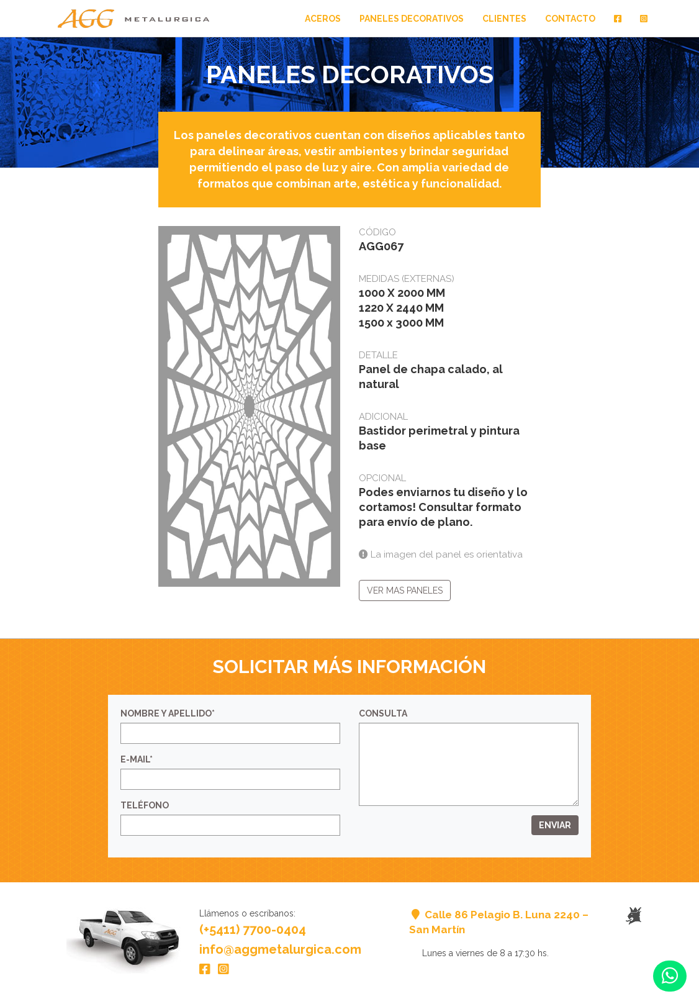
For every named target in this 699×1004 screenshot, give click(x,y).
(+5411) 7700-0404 (252, 929)
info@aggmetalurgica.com (280, 949)
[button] (670, 976)
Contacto (570, 19)
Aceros (323, 19)
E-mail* (136, 759)
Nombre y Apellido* (167, 713)
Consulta (383, 713)
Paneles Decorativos (411, 19)
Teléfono (144, 805)
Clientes (504, 19)
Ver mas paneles (405, 590)
